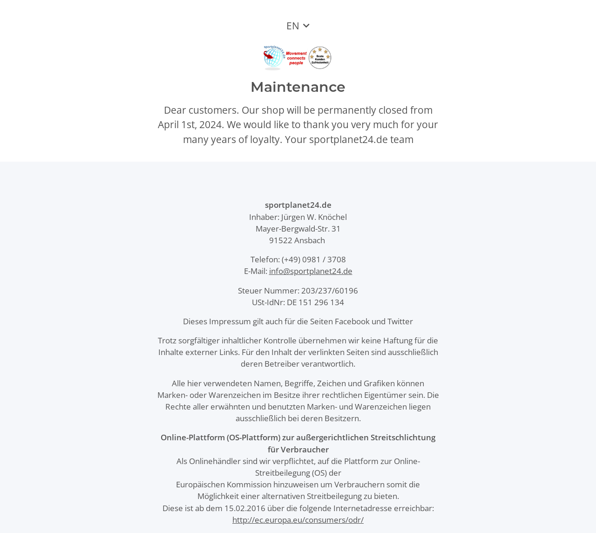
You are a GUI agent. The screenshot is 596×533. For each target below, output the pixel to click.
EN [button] (292, 25)
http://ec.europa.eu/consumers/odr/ (298, 519)
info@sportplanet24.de (310, 271)
